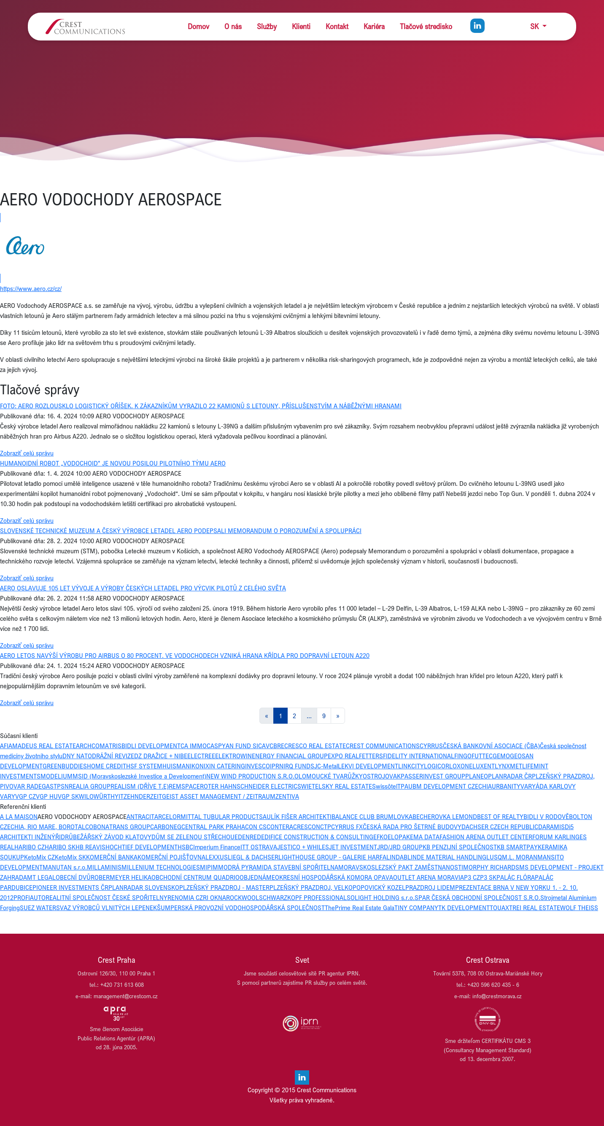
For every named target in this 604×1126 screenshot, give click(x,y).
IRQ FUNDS (298, 766)
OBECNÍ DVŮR (75, 877)
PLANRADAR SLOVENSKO (143, 887)
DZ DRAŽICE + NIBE (160, 756)
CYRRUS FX (347, 826)
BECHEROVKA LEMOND (445, 816)
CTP (325, 826)
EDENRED (248, 836)
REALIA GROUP (90, 786)
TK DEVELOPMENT (464, 907)
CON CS (256, 826)
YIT (119, 796)
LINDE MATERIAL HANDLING (446, 857)
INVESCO (257, 766)
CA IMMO (194, 745)
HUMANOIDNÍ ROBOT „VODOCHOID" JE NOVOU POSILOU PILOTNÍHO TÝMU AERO (113, 463)
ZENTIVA (287, 796)
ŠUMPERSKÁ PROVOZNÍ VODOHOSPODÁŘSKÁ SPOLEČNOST (241, 907)
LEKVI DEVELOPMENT (368, 766)
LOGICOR (436, 766)
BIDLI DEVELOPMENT (151, 745)
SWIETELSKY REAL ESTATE (334, 786)
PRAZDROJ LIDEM (430, 887)
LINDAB (396, 857)
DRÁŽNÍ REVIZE (113, 756)
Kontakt (337, 26)
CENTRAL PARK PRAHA (213, 826)
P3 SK (488, 877)
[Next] (338, 716)
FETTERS (371, 756)
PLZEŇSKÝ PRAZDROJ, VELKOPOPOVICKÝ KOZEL (337, 887)
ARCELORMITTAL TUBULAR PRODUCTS (208, 816)
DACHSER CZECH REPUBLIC (499, 826)
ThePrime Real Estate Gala (359, 907)
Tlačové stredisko (426, 26)
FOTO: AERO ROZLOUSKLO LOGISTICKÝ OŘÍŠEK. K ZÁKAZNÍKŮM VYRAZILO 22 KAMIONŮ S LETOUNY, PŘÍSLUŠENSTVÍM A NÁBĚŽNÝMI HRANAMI (201, 405)
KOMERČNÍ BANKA (112, 857)
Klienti (301, 26)
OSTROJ (374, 776)
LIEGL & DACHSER (253, 857)
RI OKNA (214, 897)
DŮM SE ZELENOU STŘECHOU (193, 836)
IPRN (276, 766)
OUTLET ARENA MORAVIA (428, 877)
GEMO (501, 756)
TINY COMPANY (416, 907)
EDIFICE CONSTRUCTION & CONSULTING (317, 836)
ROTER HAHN (218, 786)
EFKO (380, 836)
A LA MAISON (19, 816)
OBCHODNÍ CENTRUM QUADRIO (195, 877)
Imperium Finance (216, 847)
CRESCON (306, 826)
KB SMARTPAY (517, 847)
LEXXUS (216, 857)
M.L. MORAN (519, 857)
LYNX (502, 766)
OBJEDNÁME (257, 877)
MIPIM (209, 867)
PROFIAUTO (29, 897)
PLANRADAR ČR (510, 776)
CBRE (277, 745)
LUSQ (494, 857)
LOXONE (460, 766)
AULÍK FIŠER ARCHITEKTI (297, 816)
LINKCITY (411, 766)
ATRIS (113, 745)
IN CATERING (227, 766)
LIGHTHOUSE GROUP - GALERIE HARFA (332, 857)
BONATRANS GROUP (121, 826)
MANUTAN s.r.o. (65, 867)
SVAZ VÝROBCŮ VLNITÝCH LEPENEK (106, 907)
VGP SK (68, 796)
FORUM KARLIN (553, 836)
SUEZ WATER (38, 907)
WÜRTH (104, 796)
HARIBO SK (60, 847)
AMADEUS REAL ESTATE (42, 745)
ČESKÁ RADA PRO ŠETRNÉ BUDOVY (412, 826)
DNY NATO (77, 756)
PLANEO (476, 776)
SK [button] (535, 26)
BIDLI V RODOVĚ (546, 816)
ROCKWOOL (242, 897)
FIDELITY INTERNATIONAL (418, 756)
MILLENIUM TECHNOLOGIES (160, 867)
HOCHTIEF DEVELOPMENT (141, 847)
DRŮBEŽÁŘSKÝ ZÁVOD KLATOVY (106, 836)
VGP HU (47, 796)
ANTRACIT (140, 816)
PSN (63, 786)
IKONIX (199, 766)
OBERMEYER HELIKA (122, 877)
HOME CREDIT (106, 766)
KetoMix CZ (39, 857)
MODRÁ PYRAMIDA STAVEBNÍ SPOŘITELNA (278, 867)
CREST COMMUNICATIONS (383, 745)
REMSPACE (184, 786)
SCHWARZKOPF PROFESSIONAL (303, 897)
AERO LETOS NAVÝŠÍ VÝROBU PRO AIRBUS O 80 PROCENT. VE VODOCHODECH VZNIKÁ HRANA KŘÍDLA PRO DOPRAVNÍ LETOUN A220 (184, 655)
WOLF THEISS (579, 907)
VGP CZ (25, 796)
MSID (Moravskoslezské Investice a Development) (139, 776)
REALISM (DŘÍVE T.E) (140, 786)
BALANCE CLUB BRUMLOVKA (372, 816)
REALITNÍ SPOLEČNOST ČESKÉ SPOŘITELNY (106, 897)
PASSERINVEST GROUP (433, 776)
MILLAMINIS (104, 867)
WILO (86, 796)
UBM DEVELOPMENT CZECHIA (450, 786)
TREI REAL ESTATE (534, 907)
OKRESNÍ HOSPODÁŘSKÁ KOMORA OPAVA (334, 877)
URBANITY (506, 786)
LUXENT (483, 766)
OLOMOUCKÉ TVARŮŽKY (328, 776)
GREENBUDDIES (65, 766)
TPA (402, 786)
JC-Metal (326, 766)
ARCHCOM (90, 745)
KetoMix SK (70, 857)
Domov (198, 26)
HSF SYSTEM (144, 766)
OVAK (393, 776)
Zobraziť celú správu (27, 453)
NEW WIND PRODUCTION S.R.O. (250, 776)
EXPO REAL (343, 756)
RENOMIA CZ (185, 897)
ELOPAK (399, 836)
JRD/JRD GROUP (400, 847)
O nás (233, 26)
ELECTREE (201, 756)
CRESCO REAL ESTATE (315, 745)
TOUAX (499, 907)
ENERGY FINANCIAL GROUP (290, 756)
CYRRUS (431, 745)
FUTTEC (482, 756)
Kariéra (374, 26)
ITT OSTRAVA (258, 847)
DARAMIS (551, 826)
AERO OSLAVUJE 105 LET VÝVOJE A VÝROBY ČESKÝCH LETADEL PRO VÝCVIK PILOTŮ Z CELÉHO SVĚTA (143, 588)
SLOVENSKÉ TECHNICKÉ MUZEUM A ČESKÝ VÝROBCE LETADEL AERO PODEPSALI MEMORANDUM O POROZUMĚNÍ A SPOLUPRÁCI (180, 530)
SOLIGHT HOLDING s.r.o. (381, 897)
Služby (267, 26)
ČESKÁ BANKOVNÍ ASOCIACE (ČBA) (491, 745)
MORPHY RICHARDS (491, 867)
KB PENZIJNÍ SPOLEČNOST (460, 847)
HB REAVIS (90, 847)
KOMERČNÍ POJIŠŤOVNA (171, 857)
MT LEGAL (41, 877)
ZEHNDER (137, 796)
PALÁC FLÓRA (515, 877)
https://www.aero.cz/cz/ (31, 288)
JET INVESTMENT (353, 847)
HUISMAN (176, 766)
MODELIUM (56, 776)
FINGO (463, 756)
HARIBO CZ (29, 847)
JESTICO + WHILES (303, 847)
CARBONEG (165, 826)
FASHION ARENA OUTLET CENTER (486, 836)
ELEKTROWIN (233, 756)
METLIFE (522, 766)
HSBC (185, 847)
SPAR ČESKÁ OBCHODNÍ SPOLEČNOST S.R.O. (477, 897)
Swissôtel (384, 786)
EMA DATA (425, 836)
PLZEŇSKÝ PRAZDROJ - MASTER (224, 887)
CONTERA (280, 826)
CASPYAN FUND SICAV (238, 745)
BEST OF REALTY (500, 816)
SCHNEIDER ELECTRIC (267, 786)
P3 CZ (472, 877)
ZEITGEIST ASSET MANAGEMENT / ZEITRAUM (212, 796)
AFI (4, 745)
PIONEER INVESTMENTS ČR (70, 887)
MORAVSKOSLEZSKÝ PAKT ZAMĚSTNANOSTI (400, 867)
